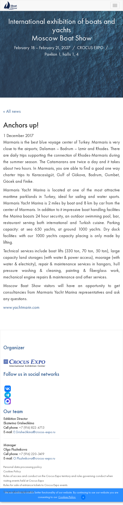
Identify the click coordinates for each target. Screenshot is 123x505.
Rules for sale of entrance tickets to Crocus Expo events (35, 485)
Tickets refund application (18, 492)
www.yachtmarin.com (21, 307)
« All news (12, 111)
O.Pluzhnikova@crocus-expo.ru (34, 458)
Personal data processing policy (22, 467)
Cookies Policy (12, 471)
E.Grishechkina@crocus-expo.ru (34, 432)
